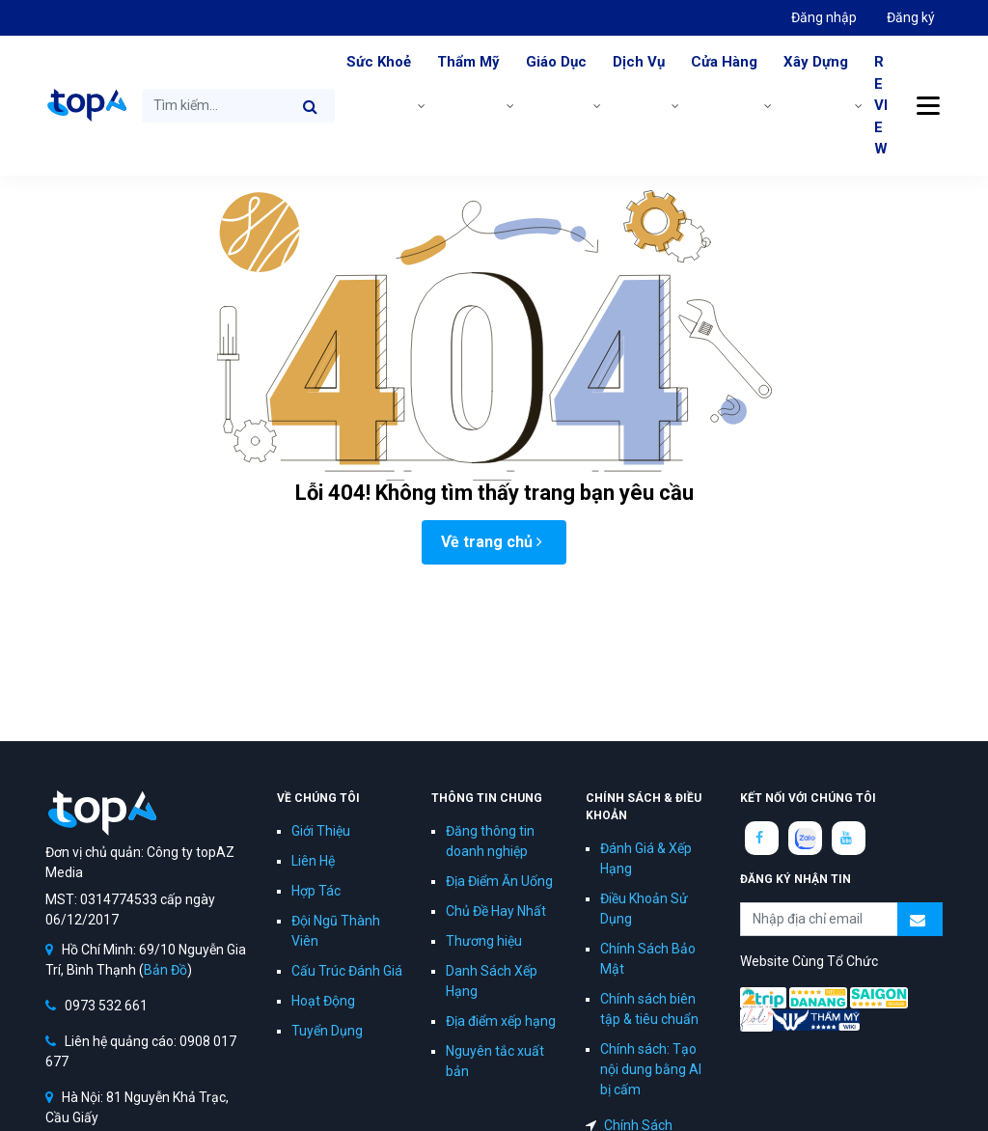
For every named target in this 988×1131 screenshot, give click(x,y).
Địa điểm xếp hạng (501, 1021)
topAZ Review (85, 105)
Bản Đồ (165, 970)
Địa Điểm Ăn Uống (499, 881)
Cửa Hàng (724, 61)
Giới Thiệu (320, 831)
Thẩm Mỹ (468, 61)
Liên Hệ (313, 861)
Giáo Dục (556, 61)
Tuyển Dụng (327, 1030)
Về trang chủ (491, 542)
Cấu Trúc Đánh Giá (346, 971)
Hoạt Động (323, 1000)
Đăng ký (911, 17)
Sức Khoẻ (378, 61)
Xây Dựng (815, 61)
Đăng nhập (824, 17)
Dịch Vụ (639, 61)
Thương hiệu (484, 941)
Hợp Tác (316, 890)
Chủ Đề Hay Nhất (496, 911)
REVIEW (881, 105)
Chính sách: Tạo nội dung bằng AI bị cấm (650, 1069)
